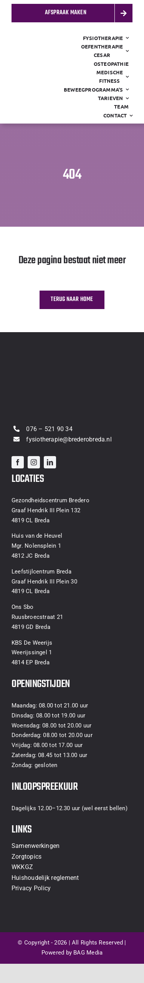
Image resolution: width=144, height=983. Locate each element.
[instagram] (34, 462)
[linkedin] (50, 462)
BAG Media (88, 952)
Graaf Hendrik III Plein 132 (46, 510)
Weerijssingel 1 (32, 652)
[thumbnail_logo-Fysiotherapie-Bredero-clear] (50, 67)
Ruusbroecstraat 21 (37, 617)
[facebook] (18, 462)
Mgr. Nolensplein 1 (36, 545)
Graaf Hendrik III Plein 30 (44, 581)
